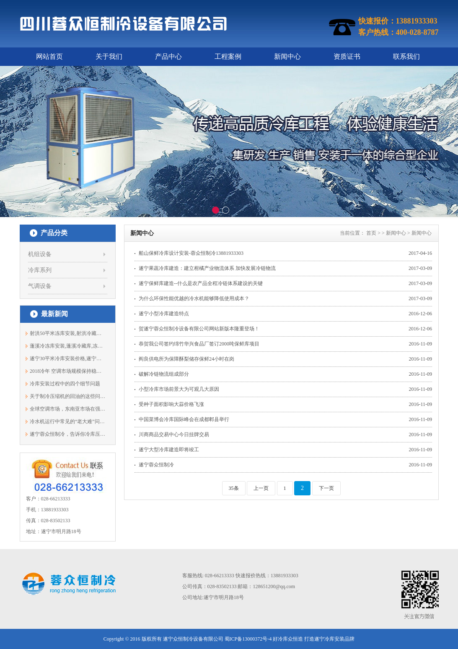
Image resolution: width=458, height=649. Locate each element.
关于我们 (109, 56)
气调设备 (40, 286)
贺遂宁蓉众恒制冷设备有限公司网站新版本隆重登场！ (199, 329)
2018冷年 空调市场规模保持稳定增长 (68, 371)
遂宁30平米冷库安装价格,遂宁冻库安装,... (68, 358)
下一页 (326, 488)
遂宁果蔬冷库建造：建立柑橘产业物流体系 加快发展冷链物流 (207, 268)
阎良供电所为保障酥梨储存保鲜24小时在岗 (186, 359)
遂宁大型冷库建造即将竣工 (169, 450)
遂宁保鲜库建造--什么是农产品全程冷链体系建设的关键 (201, 283)
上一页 (261, 488)
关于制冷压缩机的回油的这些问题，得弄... (68, 396)
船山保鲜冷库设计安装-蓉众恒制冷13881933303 (191, 253)
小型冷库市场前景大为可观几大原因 (179, 389)
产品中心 (168, 56)
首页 (371, 233)
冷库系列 (40, 270)
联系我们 (406, 56)
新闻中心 (287, 56)
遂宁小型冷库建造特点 (164, 314)
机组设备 (40, 254)
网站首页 (49, 56)
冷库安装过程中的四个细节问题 (65, 384)
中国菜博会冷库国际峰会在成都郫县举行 (184, 419)
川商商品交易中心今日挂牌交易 (174, 434)
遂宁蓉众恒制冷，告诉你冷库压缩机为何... (68, 434)
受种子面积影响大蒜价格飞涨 (171, 404)
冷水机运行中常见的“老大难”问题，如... (68, 421)
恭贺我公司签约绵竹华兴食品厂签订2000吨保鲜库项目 (199, 344)
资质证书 (347, 56)
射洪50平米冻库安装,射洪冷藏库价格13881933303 (68, 333)
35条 (234, 488)
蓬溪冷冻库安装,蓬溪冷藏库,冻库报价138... (68, 346)
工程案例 (228, 56)
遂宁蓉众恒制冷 (156, 465)
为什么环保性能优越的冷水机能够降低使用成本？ (194, 298)
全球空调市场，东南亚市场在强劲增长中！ (68, 409)
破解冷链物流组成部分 (164, 374)
